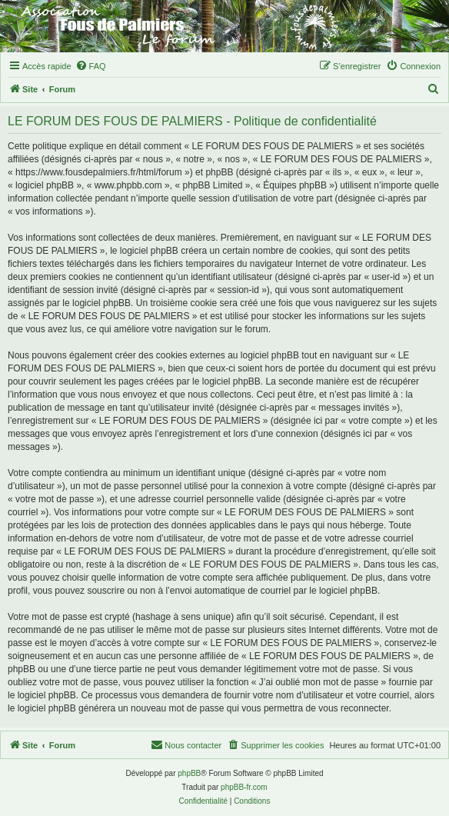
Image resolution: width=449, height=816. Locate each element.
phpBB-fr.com (244, 787)
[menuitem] (90, 66)
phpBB (189, 773)
